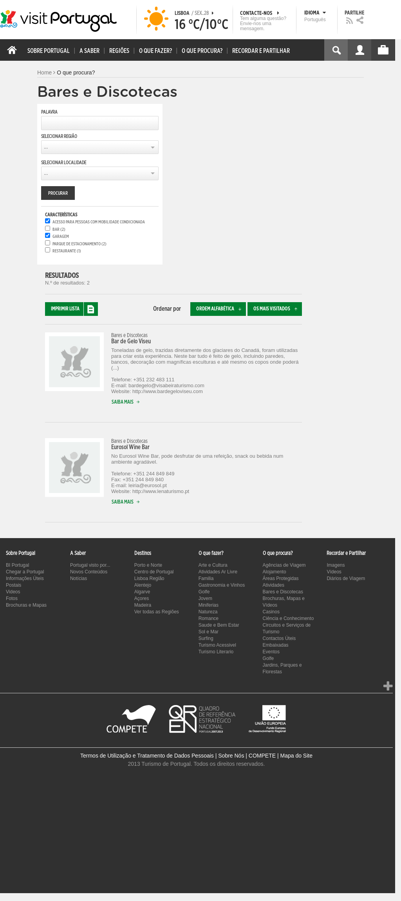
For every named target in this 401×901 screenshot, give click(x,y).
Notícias (78, 578)
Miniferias (209, 605)
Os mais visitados (277, 309)
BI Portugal (17, 565)
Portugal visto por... (90, 565)
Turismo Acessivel (217, 645)
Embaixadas (276, 645)
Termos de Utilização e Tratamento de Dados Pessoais (147, 755)
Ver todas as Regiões (156, 612)
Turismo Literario (216, 651)
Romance (209, 618)
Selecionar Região (59, 136)
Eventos (271, 651)
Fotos (12, 598)
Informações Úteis (25, 578)
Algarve (142, 592)
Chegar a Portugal (25, 572)
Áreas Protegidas (281, 578)
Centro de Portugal (154, 572)
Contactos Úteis (279, 638)
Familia (206, 578)
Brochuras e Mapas (26, 605)
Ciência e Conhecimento (288, 618)
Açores (141, 598)
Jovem (205, 598)
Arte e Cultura (213, 565)
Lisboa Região (149, 578)
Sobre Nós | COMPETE (247, 755)
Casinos (271, 612)
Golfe (204, 592)
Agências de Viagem (284, 565)
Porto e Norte (148, 565)
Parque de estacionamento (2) (79, 244)
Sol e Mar (209, 632)
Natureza (208, 612)
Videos (13, 592)
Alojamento (274, 572)
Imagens (336, 565)
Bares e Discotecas (283, 592)
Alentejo (142, 585)
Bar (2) (58, 229)
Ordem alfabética (221, 309)
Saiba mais (127, 402)
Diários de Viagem (346, 578)
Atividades (273, 585)
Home (44, 72)
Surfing (206, 638)
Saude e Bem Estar (219, 625)
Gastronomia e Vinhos (222, 585)
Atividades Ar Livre (218, 572)
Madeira (142, 605)
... (46, 147)
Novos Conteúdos (88, 572)
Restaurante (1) (66, 251)
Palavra (49, 112)
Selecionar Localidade (63, 162)
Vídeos (334, 572)
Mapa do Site (296, 755)
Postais (13, 585)
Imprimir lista (74, 309)
